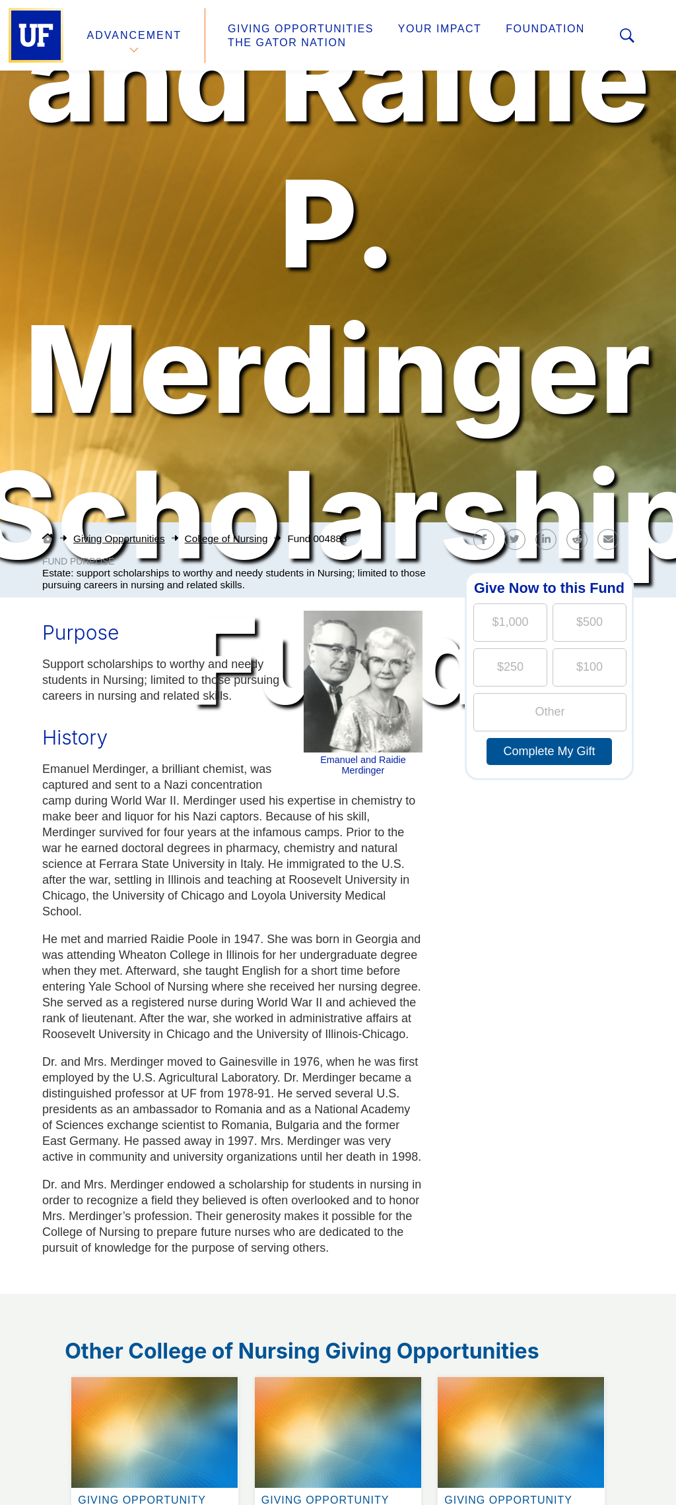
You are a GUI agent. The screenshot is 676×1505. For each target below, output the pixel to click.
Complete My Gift (549, 751)
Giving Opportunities (301, 28)
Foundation (545, 28)
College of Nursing (226, 538)
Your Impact (439, 28)
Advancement (134, 35)
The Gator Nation (287, 42)
